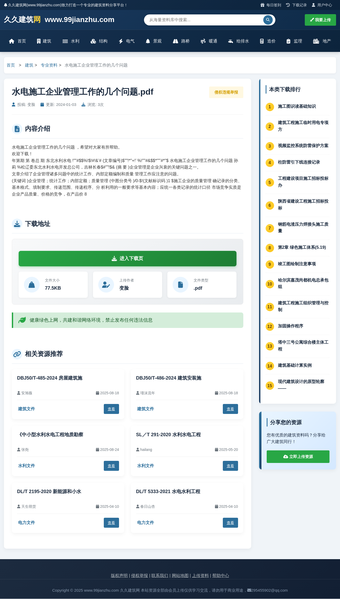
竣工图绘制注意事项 (297, 264)
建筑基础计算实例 (295, 365)
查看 (111, 409)
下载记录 (296, 5)
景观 (154, 41)
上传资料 (200, 576)
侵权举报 (139, 576)
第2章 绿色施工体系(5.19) (302, 247)
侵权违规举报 (226, 92)
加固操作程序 (290, 326)
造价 (267, 41)
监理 (294, 41)
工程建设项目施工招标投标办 (303, 182)
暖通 (209, 41)
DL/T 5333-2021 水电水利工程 (168, 491)
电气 (127, 41)
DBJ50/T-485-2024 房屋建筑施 (49, 378)
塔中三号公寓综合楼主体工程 (303, 346)
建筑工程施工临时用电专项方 (303, 126)
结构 (99, 41)
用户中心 (322, 5)
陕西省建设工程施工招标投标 (303, 205)
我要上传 (320, 20)
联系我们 (159, 576)
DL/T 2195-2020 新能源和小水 (49, 491)
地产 (322, 41)
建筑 (44, 41)
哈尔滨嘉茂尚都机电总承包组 (303, 283)
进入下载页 (127, 258)
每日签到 (271, 5)
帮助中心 (220, 576)
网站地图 (180, 576)
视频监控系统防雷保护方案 (303, 146)
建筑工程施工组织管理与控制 (303, 306)
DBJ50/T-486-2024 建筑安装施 (168, 378)
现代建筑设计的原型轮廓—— (301, 385)
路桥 (181, 41)
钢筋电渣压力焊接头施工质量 (303, 228)
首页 (17, 41)
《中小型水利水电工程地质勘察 (50, 435)
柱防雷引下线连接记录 (299, 162)
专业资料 (49, 65)
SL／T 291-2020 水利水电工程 (168, 435)
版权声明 (119, 576)
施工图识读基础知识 (297, 106)
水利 (71, 41)
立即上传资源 (298, 457)
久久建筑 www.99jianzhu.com (59, 20)
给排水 (238, 41)
